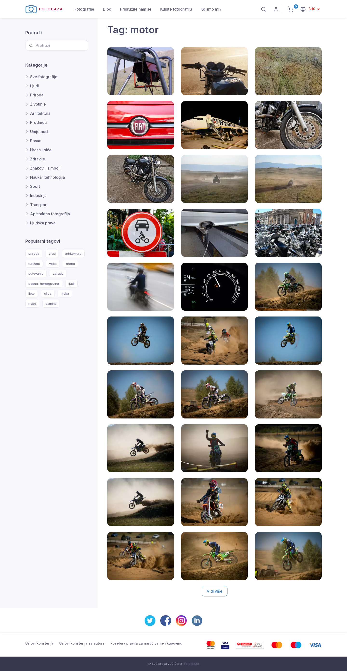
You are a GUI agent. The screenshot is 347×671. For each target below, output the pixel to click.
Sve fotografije (43, 76)
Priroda (36, 95)
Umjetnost (39, 131)
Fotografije (84, 9)
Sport (35, 186)
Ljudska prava (42, 223)
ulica (47, 293)
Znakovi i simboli (45, 168)
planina (51, 303)
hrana (70, 264)
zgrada (58, 273)
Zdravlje (37, 159)
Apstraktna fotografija (50, 213)
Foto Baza (191, 663)
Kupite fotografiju (176, 9)
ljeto (31, 293)
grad (52, 253)
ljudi (71, 283)
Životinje (38, 104)
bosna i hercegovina (43, 283)
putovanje (35, 273)
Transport (39, 204)
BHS (312, 9)
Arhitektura (40, 113)
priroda (33, 253)
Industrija (38, 195)
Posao (35, 140)
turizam (34, 264)
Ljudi (34, 85)
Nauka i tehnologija (47, 177)
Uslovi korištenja (39, 643)
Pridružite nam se (136, 9)
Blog (107, 9)
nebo (32, 303)
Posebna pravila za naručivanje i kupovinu (146, 643)
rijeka (65, 293)
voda (53, 264)
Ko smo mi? (210, 9)
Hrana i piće (41, 149)
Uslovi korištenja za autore (82, 643)
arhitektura (73, 253)
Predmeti (38, 122)
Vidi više (214, 591)
